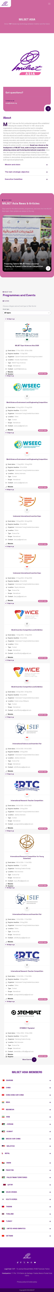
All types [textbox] (7, 313)
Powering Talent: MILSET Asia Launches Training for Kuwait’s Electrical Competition (23, 265)
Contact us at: (10, 101)
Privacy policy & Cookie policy (27, 1282)
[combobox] (27, 313)
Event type (6, 309)
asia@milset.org (11, 103)
